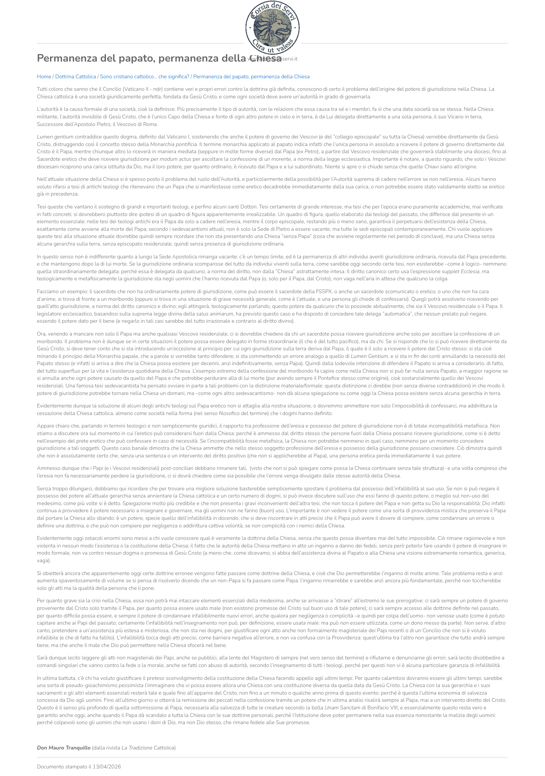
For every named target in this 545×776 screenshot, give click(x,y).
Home (44, 76)
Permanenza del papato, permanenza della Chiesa (251, 76)
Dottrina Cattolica (75, 76)
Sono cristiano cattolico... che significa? (144, 76)
